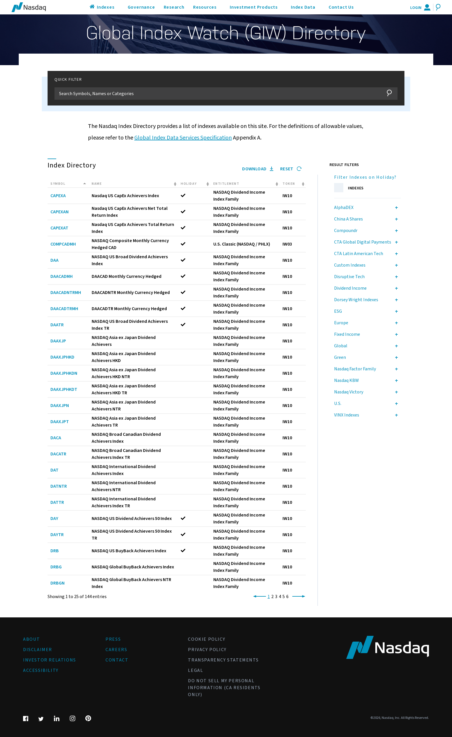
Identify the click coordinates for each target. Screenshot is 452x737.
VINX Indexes (346, 415)
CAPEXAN (59, 212)
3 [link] (276, 596)
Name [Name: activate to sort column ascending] (97, 183)
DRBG (56, 567)
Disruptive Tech (349, 277)
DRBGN (57, 583)
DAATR (57, 325)
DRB (54, 551)
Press (113, 639)
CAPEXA (58, 196)
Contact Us (341, 7)
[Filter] (217, 94)
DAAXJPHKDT (63, 389)
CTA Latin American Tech (358, 253)
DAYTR (57, 534)
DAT (54, 470)
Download (257, 169)
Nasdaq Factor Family (355, 369)
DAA (54, 260)
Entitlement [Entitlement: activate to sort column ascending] (226, 183)
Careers (116, 649)
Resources (204, 7)
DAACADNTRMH (65, 292)
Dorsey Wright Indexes (356, 300)
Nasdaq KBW (346, 380)
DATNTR (58, 486)
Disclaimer (37, 649)
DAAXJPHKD (62, 357)
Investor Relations (49, 660)
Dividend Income (350, 288)
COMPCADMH (63, 244)
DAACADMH (61, 276)
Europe (341, 323)
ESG (338, 311)
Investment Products (254, 7)
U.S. (337, 403)
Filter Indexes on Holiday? (365, 177)
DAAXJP (58, 341)
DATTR (57, 502)
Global (340, 346)
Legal (195, 670)
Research (174, 7)
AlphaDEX (343, 207)
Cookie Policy (206, 639)
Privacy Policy (207, 649)
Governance (141, 7)
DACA (55, 438)
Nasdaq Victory (348, 392)
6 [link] (287, 596)
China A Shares (348, 219)
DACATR (58, 454)
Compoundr (345, 230)
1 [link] (269, 596)
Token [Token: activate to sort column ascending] (288, 183)
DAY (54, 518)
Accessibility (41, 670)
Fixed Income (347, 334)
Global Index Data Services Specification (183, 138)
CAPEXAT (59, 228)
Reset (291, 169)
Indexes (105, 7)
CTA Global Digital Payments (362, 242)
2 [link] (272, 596)
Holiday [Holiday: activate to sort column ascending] (189, 183)
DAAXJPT (59, 422)
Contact (117, 660)
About (31, 639)
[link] (258, 596)
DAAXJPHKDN (63, 373)
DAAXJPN (59, 405)
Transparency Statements (223, 660)
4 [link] (280, 596)
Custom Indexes (350, 265)
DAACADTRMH (64, 309)
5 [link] (283, 596)
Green (340, 357)
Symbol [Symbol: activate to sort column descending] (57, 183)
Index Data (303, 7)
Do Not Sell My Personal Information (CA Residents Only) (224, 688)
